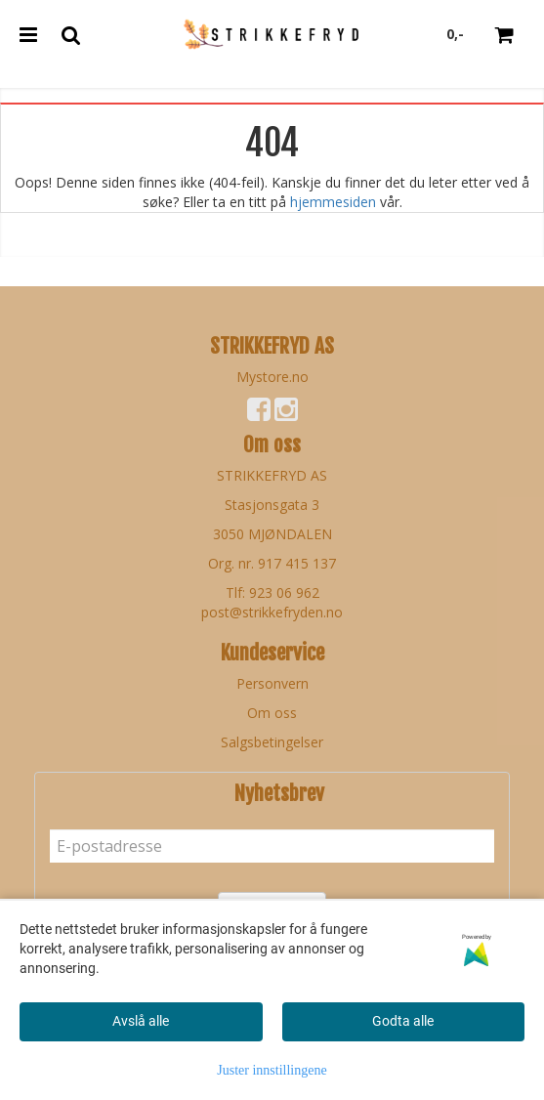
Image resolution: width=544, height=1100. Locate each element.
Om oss (272, 712)
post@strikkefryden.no (272, 612)
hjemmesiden (333, 201)
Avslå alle (140, 1021)
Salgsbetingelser (272, 742)
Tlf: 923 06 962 (272, 592)
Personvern (272, 683)
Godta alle (403, 1021)
